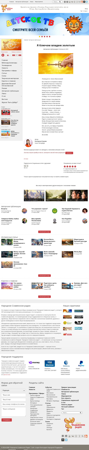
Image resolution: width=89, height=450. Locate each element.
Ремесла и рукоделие (55, 415)
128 (13, 55)
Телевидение (7, 65)
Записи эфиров (35, 395)
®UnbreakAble (20, 446)
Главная (11, 1)
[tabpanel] (44, 24)
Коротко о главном (8, 81)
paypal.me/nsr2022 (81, 370)
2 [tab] (42, 36)
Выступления (53, 395)
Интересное (52, 417)
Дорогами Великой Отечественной (9, 85)
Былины (51, 429)
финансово (7, 374)
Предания (52, 423)
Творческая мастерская (10, 78)
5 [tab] (49, 36)
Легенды (51, 427)
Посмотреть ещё (45, 232)
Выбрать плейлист (16, 52)
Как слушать (70, 398)
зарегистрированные (82, 170)
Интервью (33, 403)
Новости (5, 68)
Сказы (4, 76)
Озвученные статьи (36, 414)
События (50, 387)
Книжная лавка (35, 418)
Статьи (4, 73)
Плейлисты (70, 389)
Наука (50, 413)
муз (20, 55)
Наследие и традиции (56, 419)
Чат (81, 11)
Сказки (51, 425)
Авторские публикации (21, 1)
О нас (4, 96)
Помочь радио (71, 404)
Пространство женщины (38, 412)
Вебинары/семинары (9, 63)
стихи (26, 158)
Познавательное (54, 397)
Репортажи (33, 408)
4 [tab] (47, 36)
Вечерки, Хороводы (55, 401)
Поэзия (4, 88)
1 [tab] (39, 36)
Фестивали (52, 393)
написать (69, 153)
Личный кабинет (72, 407)
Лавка (31, 1)
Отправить (6, 420)
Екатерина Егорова (41, 141)
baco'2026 (4, 446)
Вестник (5, 99)
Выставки (52, 399)
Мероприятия (39, 1)
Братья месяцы (35, 401)
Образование (53, 407)
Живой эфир (4, 52)
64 (16, 55)
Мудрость (52, 411)
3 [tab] (44, 36)
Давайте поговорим (36, 416)
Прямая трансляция (73, 387)
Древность (52, 409)
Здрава (51, 405)
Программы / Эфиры (36, 393)
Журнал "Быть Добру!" (10, 102)
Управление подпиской (74, 400)
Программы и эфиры (9, 70)
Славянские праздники (37, 410)
